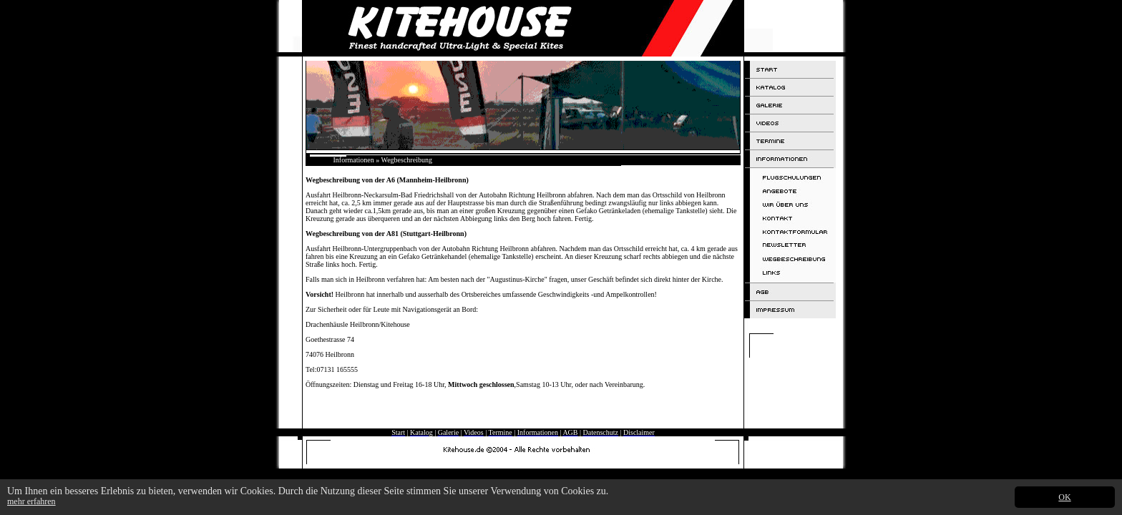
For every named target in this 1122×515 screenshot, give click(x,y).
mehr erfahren (31, 501)
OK (1064, 497)
